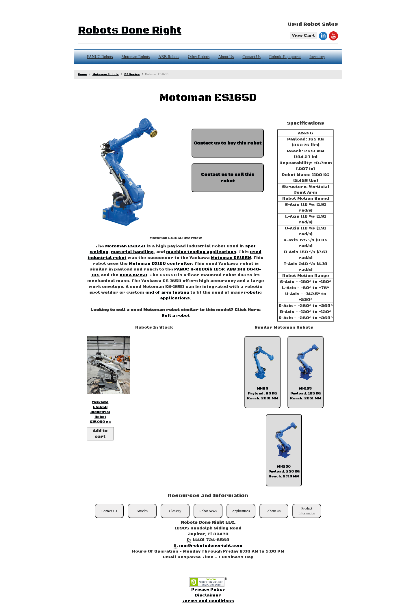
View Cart (303, 35)
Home (82, 74)
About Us (226, 57)
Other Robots (198, 57)
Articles (142, 511)
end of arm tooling (167, 292)
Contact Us (251, 57)
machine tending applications (201, 252)
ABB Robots (168, 57)
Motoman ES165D (125, 246)
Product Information (306, 510)
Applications (241, 511)
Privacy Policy (208, 589)
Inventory (317, 57)
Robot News (208, 511)
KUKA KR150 (133, 275)
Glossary (175, 511)
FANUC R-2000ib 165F (199, 269)
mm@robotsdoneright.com (210, 545)
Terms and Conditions (208, 601)
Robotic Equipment (285, 57)
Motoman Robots (136, 57)
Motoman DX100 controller (160, 263)
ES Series (132, 74)
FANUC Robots (100, 57)
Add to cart (100, 433)
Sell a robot (175, 315)
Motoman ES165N (231, 257)
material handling (132, 252)
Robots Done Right (129, 30)
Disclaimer (208, 595)
